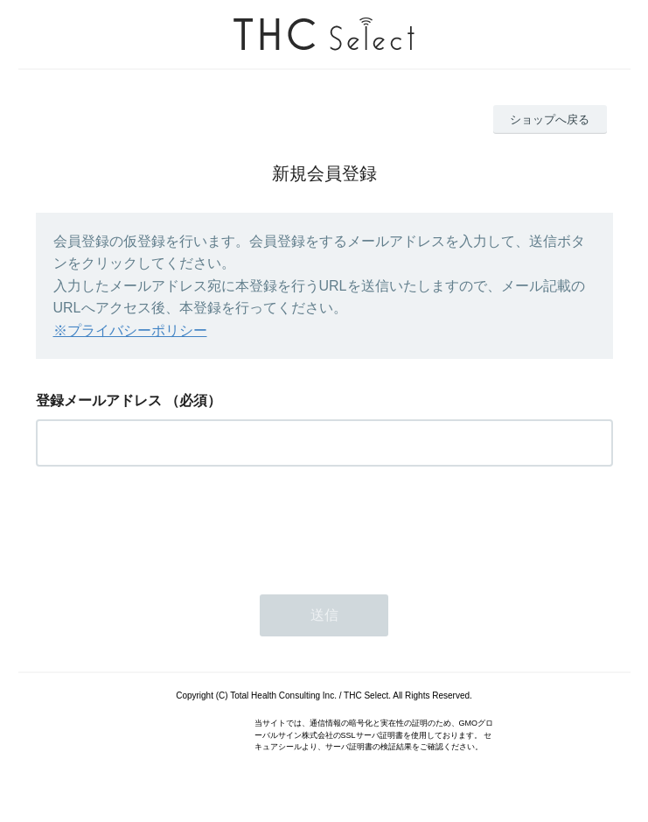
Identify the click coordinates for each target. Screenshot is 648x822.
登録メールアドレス (99, 400)
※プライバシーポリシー (130, 330)
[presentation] (169, 525)
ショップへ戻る (549, 119)
